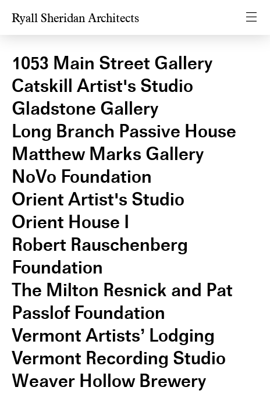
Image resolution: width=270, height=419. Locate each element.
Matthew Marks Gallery (108, 154)
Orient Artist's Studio (98, 199)
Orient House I (70, 222)
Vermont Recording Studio (119, 358)
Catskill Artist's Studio (102, 86)
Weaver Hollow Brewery (109, 381)
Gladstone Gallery (85, 108)
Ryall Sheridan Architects (75, 18)
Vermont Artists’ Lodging (113, 335)
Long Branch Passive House (124, 131)
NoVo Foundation (82, 176)
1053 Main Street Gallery (112, 63)
